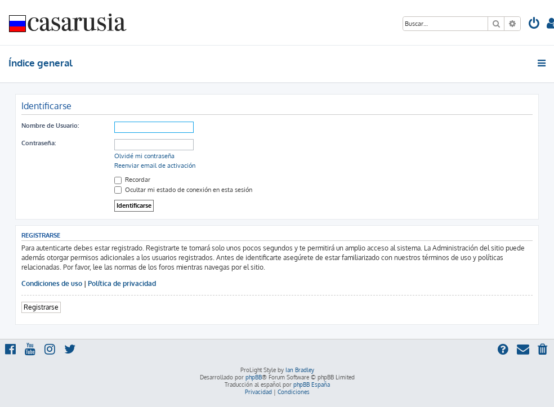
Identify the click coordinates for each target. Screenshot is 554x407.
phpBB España (311, 384)
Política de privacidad (122, 283)
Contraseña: (38, 143)
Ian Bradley (299, 369)
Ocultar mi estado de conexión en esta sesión (183, 190)
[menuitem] (534, 24)
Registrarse (41, 307)
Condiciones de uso (51, 283)
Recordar (132, 180)
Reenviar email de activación (154, 165)
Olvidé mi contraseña (144, 156)
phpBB (253, 377)
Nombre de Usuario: (50, 125)
